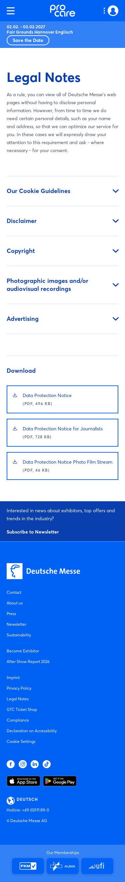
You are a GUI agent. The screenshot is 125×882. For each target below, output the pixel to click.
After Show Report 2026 (28, 661)
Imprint (13, 677)
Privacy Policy (19, 688)
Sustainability (19, 634)
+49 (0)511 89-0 (35, 809)
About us (15, 602)
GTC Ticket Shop (22, 709)
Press (11, 613)
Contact (14, 592)
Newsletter (16, 624)
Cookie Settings (21, 741)
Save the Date (28, 40)
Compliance (18, 720)
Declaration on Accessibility (32, 730)
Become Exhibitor (23, 650)
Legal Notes (18, 698)
